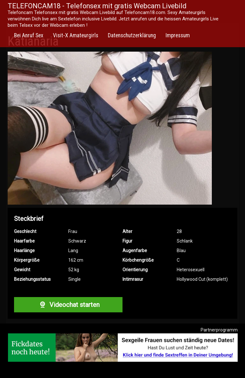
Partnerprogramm (219, 329)
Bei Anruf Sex (28, 35)
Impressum (178, 35)
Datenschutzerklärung (132, 35)
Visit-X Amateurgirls (75, 35)
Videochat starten (68, 305)
